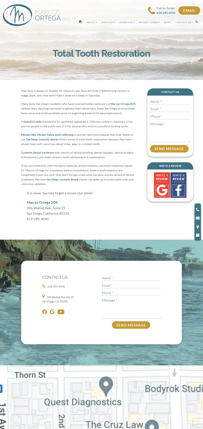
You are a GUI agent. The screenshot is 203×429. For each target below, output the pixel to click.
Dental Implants (75, 65)
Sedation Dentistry (78, 68)
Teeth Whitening (105, 68)
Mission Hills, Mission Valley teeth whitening (49, 139)
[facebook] (45, 317)
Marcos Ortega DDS (42, 206)
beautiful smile (33, 126)
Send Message (169, 148)
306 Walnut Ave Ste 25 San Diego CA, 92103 (59, 302)
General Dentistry (102, 65)
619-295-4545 (54, 290)
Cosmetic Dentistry (48, 65)
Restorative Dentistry (46, 68)
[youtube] (62, 317)
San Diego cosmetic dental (46, 143)
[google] (53, 317)
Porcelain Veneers (130, 65)
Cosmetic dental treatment (38, 156)
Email (189, 10)
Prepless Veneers (156, 65)
